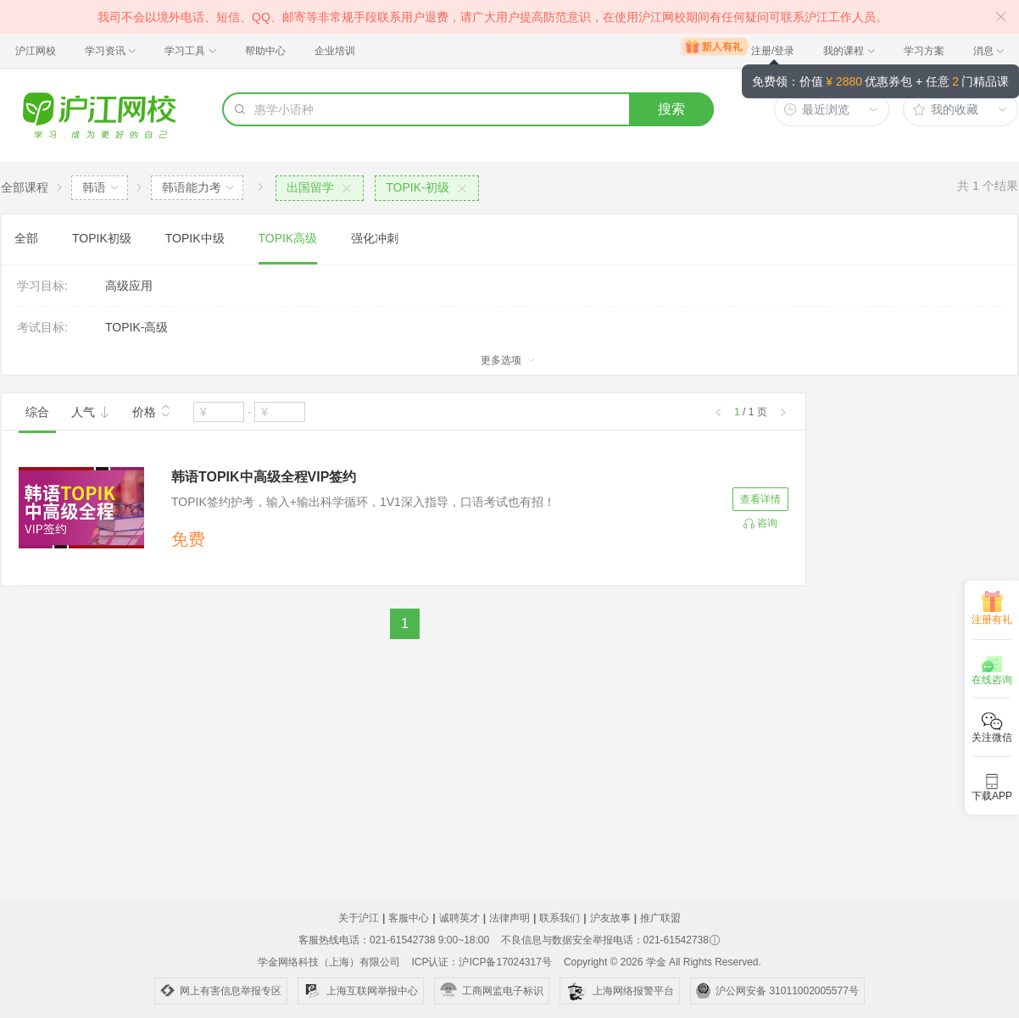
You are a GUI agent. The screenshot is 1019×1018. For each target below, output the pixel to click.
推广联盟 (660, 918)
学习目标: (42, 285)
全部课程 (24, 187)
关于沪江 (358, 918)
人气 (90, 412)
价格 (151, 410)
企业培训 (335, 51)
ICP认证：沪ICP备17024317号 (481, 962)
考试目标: (42, 327)
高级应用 (129, 285)
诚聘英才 (459, 918)
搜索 (671, 109)
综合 (37, 412)
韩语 (94, 187)
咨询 (767, 523)
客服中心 (408, 918)
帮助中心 (265, 51)
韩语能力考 (191, 187)
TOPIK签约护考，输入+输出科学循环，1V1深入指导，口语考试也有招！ (363, 502)
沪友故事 (610, 918)
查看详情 (760, 499)
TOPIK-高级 (136, 327)
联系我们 (559, 918)
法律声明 (509, 918)
